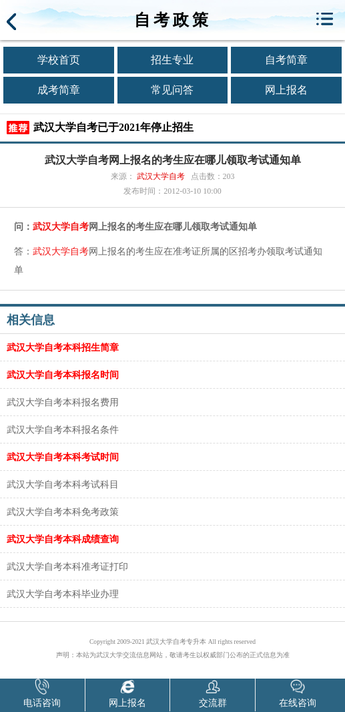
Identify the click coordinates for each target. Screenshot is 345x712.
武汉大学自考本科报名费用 (63, 402)
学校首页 (58, 59)
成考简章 (58, 90)
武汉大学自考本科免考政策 (63, 511)
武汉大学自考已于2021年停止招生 (113, 127)
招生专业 (172, 59)
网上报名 (286, 90)
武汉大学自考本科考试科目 (63, 484)
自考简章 (286, 59)
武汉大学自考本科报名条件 (63, 429)
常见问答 (172, 90)
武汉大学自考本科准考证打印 (67, 566)
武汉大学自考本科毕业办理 (63, 593)
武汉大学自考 (161, 176)
